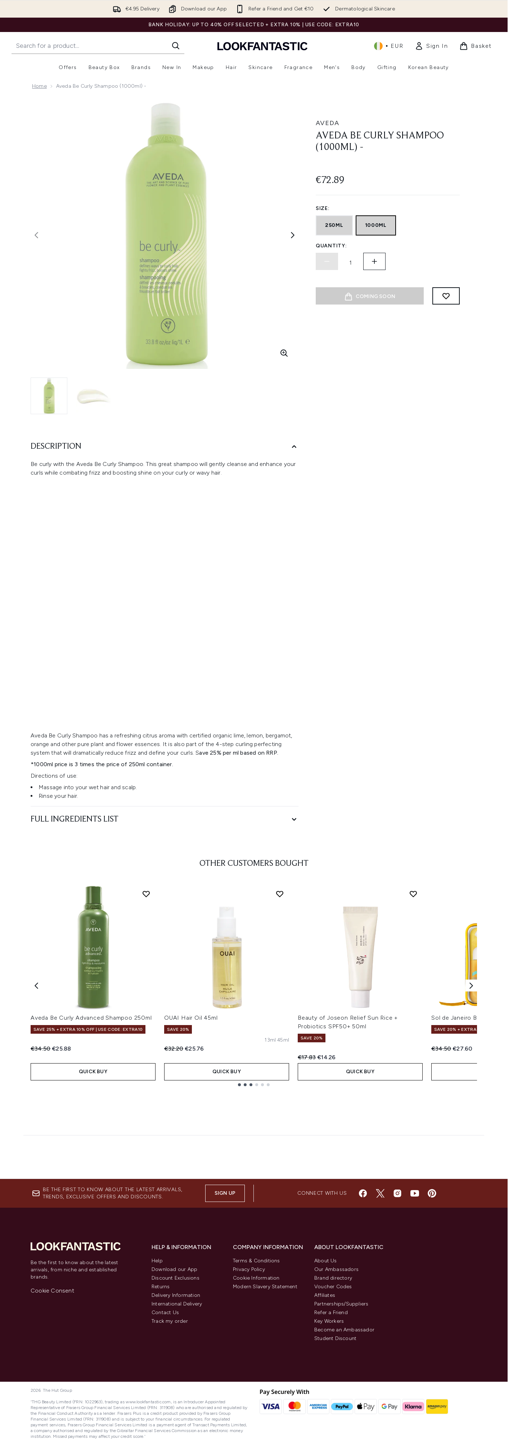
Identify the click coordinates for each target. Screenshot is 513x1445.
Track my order (170, 1321)
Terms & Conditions (256, 1261)
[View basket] (475, 46)
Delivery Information (176, 1295)
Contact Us (165, 1312)
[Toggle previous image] (36, 235)
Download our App (174, 1269)
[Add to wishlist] (446, 296)
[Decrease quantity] (327, 261)
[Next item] (471, 985)
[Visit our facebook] (363, 1193)
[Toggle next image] (292, 235)
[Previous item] (36, 985)
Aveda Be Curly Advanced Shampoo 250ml (91, 1017)
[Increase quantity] (374, 261)
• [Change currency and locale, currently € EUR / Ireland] (388, 46)
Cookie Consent (52, 1290)
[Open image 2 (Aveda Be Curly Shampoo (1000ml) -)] (94, 396)
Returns (161, 1287)
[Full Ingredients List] (164, 819)
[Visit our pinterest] (432, 1193)
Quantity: (331, 246)
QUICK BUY (93, 1072)
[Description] (164, 447)
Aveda (327, 123)
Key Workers (329, 1321)
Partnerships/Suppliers (341, 1304)
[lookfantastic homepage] (262, 45)
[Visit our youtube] (414, 1193)
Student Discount (335, 1338)
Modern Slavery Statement (265, 1287)
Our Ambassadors (336, 1269)
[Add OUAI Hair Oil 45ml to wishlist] (279, 893)
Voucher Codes (333, 1287)
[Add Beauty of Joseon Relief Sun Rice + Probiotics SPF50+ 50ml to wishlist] (413, 893)
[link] (431, 46)
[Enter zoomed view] (284, 353)
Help (157, 1261)
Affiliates (324, 1295)
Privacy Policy (249, 1269)
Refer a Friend (331, 1312)
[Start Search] (175, 46)
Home (39, 86)
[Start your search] (98, 46)
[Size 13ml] (270, 1040)
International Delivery (177, 1304)
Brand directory (333, 1278)
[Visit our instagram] (397, 1193)
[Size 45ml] (283, 1040)
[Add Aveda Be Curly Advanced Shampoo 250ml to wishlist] (146, 893)
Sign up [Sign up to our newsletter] (225, 1193)
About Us (325, 1261)
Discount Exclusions (175, 1278)
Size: (323, 208)
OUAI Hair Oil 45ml (190, 1017)
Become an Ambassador (344, 1330)
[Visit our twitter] (380, 1193)
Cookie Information (256, 1278)
